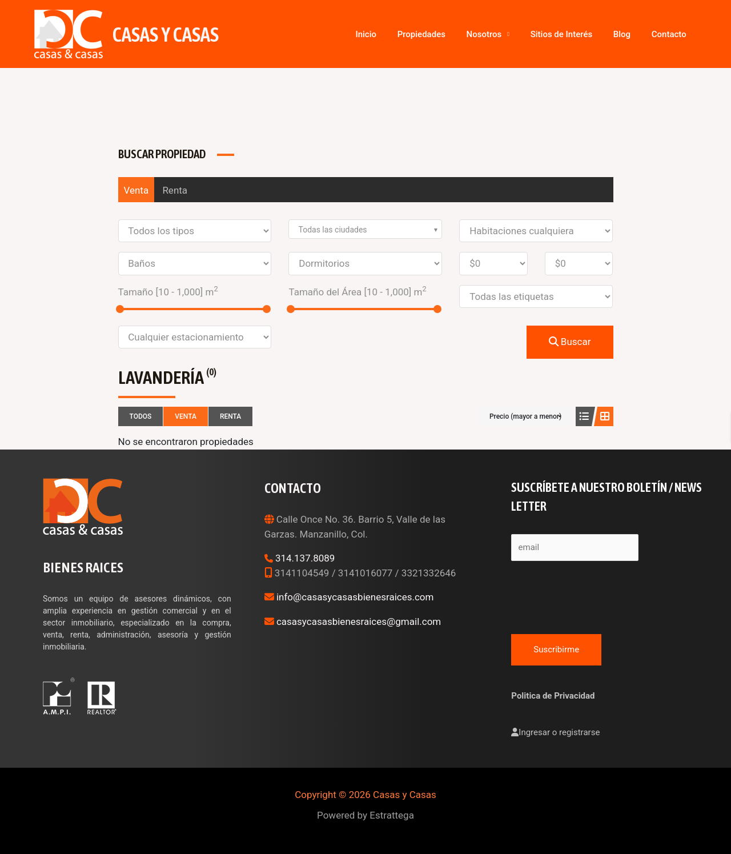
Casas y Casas (166, 34)
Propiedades (464, 34)
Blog (636, 34)
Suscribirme (556, 649)
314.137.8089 (305, 558)
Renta (174, 190)
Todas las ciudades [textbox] (332, 229)
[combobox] (365, 229)
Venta (136, 190)
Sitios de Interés (585, 34)
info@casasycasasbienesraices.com (355, 597)
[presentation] (598, 594)
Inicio (418, 34)
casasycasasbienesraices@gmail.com (358, 621)
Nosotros (517, 34)
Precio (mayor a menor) (525, 416)
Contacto (673, 34)
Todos (141, 416)
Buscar (570, 341)
